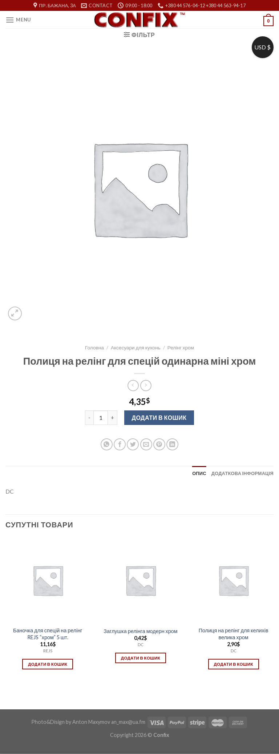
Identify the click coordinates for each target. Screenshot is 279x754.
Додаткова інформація (242, 473)
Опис (199, 473)
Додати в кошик (159, 417)
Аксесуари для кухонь (136, 347)
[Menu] (18, 20)
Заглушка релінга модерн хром (140, 631)
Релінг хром (180, 347)
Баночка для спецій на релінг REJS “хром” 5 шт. (47, 633)
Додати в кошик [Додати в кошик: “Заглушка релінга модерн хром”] (140, 658)
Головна (94, 347)
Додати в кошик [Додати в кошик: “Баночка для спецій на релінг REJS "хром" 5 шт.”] (47, 664)
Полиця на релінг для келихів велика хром (233, 633)
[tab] (199, 473)
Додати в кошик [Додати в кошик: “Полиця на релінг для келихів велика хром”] (233, 664)
